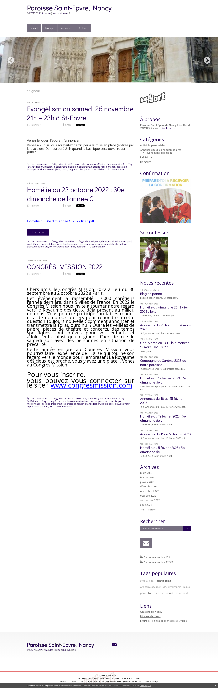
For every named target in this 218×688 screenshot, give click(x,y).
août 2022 (146, 504)
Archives (83, 28)
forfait (119, 244)
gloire (30, 246)
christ (64, 169)
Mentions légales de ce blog (90, 681)
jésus (57, 169)
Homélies (69, 241)
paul (29, 244)
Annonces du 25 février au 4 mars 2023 (165, 327)
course (87, 244)
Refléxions (32, 401)
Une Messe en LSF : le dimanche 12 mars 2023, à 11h (164, 344)
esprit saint (114, 241)
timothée (39, 246)
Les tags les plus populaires (130, 678)
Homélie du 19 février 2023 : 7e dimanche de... (163, 380)
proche (93, 401)
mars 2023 (146, 473)
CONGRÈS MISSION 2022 (65, 266)
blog (155, 681)
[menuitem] (34, 28)
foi (113, 244)
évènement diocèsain (159, 152)
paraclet (44, 406)
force (59, 244)
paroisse (159, 593)
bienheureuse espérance (62, 246)
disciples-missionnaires (103, 166)
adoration (122, 166)
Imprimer (33, 124)
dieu (87, 241)
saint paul (126, 241)
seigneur (73, 169)
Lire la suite (38, 232)
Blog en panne (151, 293)
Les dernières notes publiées (109, 678)
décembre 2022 (149, 486)
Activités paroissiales (75, 164)
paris (101, 401)
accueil (50, 169)
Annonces (66, 28)
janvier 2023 (147, 482)
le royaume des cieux (78, 401)
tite (46, 246)
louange (31, 169)
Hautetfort (115, 675)
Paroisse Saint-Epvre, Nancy (69, 7)
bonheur (81, 246)
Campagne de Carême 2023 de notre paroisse (163, 362)
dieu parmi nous (87, 169)
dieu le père (107, 403)
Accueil (34, 28)
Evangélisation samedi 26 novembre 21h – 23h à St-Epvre (80, 113)
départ (36, 244)
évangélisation (35, 166)
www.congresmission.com (91, 384)
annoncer (79, 403)
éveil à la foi (147, 580)
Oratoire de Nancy (151, 611)
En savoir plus (145, 686)
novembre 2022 (149, 491)
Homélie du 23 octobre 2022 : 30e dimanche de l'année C (75, 194)
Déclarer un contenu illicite (69, 681)
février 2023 (147, 477)
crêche (100, 169)
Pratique (49, 28)
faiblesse (67, 244)
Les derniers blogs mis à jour (88, 678)
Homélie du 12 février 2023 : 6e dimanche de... (163, 418)
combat (107, 244)
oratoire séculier (150, 587)
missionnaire (60, 166)
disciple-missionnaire (79, 166)
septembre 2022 (150, 500)
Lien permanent (37, 164)
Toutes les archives (149, 510)
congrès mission (57, 401)
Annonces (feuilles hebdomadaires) (105, 164)
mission (48, 166)
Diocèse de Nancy (150, 616)
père (143, 593)
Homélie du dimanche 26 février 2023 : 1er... (164, 309)
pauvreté (78, 244)
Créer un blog (104, 675)
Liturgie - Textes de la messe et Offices (163, 620)
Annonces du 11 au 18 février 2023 (165, 434)
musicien (41, 169)
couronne (97, 244)
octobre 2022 (148, 495)
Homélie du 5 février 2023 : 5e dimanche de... (162, 449)
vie (125, 244)
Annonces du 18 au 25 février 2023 (162, 400)
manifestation (48, 244)
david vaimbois (172, 587)
